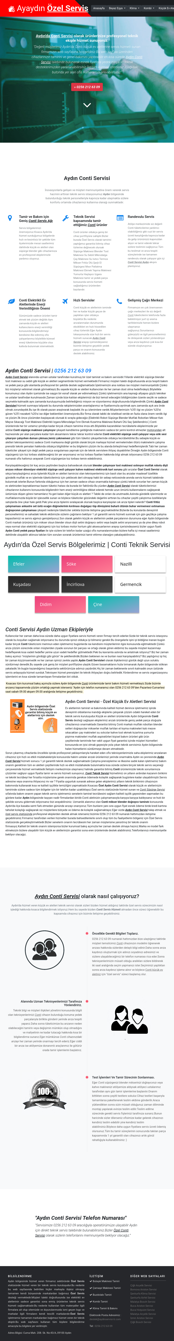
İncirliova (75, 584)
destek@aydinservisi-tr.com (105, 1319)
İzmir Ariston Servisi (141, 1318)
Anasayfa (100, 8)
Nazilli (126, 564)
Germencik (131, 584)
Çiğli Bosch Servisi (140, 1322)
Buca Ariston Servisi (141, 1305)
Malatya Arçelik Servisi (143, 1314)
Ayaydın (48, 8)
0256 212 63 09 (72, 370)
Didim (46, 604)
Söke (71, 564)
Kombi (148, 8)
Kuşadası (22, 584)
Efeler (19, 564)
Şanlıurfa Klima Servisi (143, 1293)
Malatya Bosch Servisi (142, 1301)
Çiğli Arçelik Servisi (141, 1285)
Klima (133, 8)
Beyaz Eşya (116, 8)
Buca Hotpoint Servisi (142, 1309)
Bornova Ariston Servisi (143, 1289)
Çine (97, 604)
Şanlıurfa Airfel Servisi (142, 1297)
